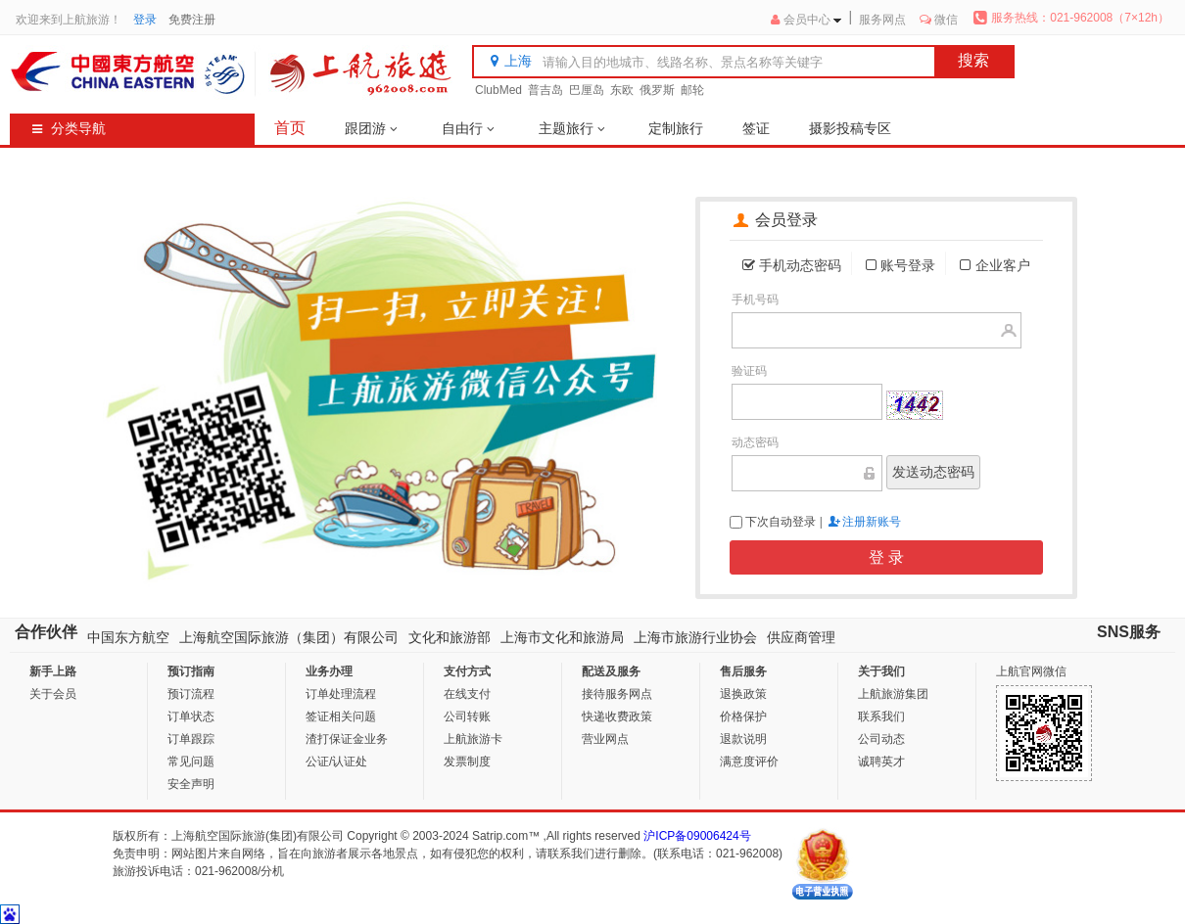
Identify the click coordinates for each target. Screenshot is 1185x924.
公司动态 (881, 739)
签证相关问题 (341, 716)
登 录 (886, 557)
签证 (756, 128)
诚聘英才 (881, 761)
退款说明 (743, 739)
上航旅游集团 (893, 694)
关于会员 (52, 694)
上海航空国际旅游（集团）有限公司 (289, 637)
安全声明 (190, 784)
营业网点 (605, 739)
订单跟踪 (190, 739)
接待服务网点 (617, 694)
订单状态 (190, 716)
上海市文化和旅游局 (562, 637)
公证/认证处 (336, 761)
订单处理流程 (341, 694)
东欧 (622, 90)
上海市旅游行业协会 (695, 637)
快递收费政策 (617, 716)
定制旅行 (675, 128)
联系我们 (881, 716)
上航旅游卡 (473, 739)
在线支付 (467, 694)
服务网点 (882, 19)
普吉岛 (545, 90)
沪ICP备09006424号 (696, 836)
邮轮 (692, 90)
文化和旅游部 (449, 637)
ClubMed (498, 90)
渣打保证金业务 (347, 739)
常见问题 (190, 761)
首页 (290, 127)
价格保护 (743, 716)
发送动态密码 (933, 472)
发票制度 (467, 761)
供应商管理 (801, 637)
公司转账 (467, 716)
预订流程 (190, 694)
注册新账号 (871, 522)
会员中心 (806, 19)
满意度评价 (749, 761)
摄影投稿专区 (850, 128)
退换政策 (743, 694)
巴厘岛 (586, 90)
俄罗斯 (657, 90)
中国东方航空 (128, 637)
